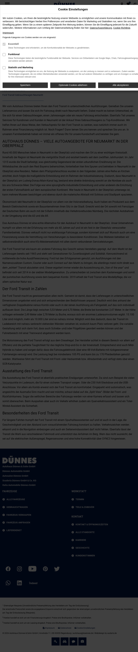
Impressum (8, 32)
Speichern (25, 85)
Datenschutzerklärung (101, 28)
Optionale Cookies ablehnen (73, 85)
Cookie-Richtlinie (121, 28)
